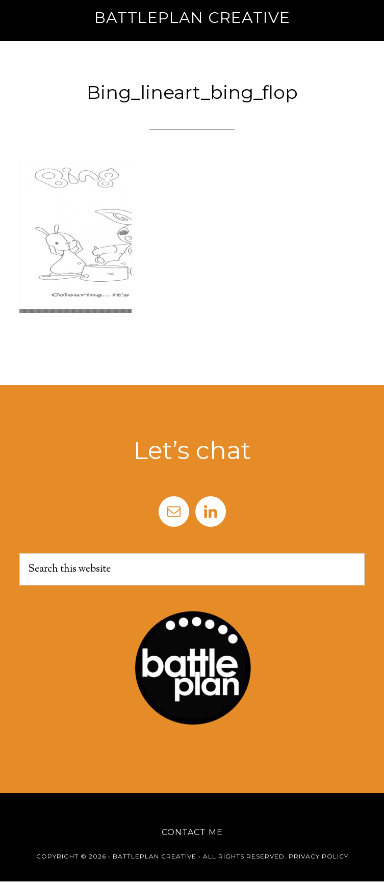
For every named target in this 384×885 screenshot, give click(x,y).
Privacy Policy (318, 856)
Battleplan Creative (192, 17)
